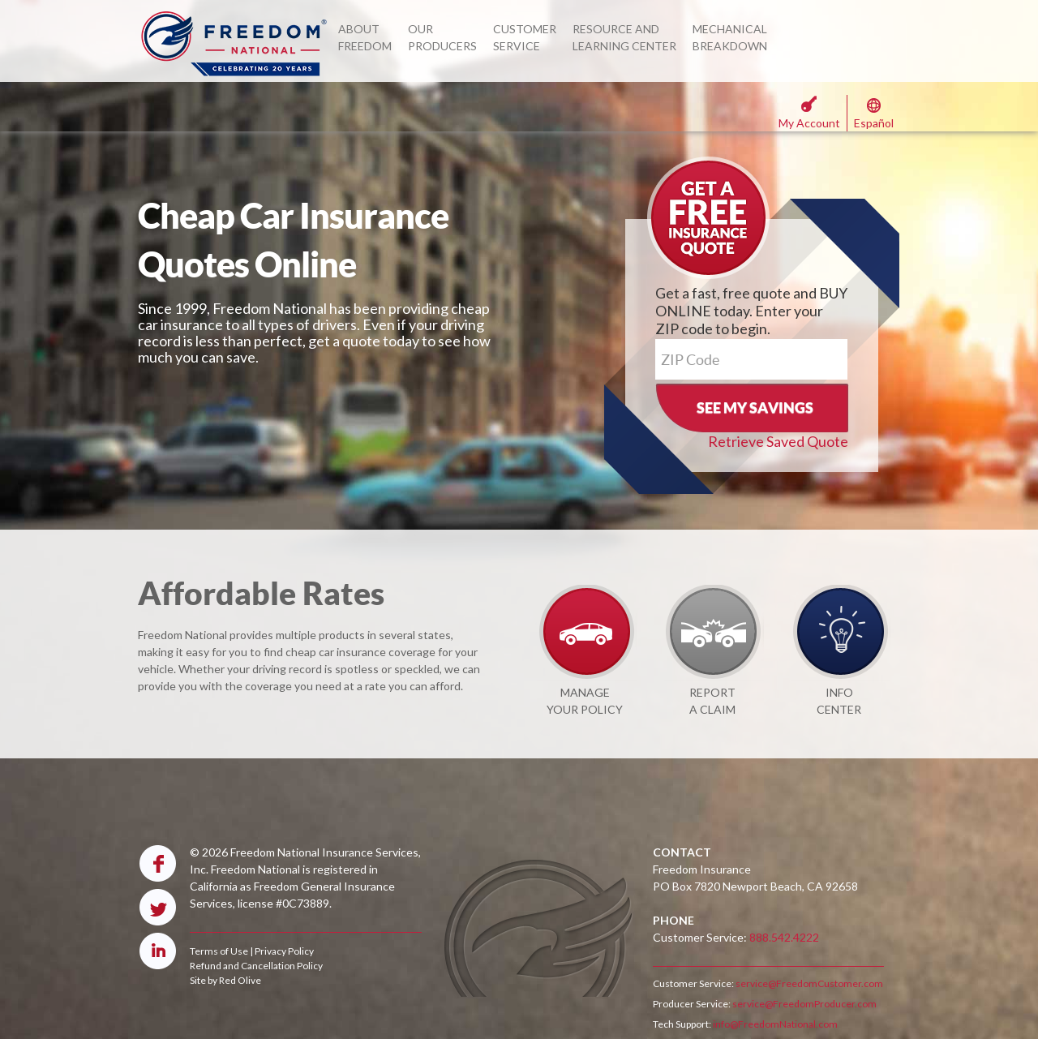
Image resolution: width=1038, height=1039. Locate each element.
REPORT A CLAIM (712, 700)
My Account (809, 123)
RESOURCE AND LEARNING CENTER (624, 37)
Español (874, 123)
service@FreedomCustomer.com (808, 983)
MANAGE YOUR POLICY (585, 700)
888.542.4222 (784, 937)
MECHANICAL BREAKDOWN (730, 37)
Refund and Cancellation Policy (256, 966)
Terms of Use (219, 951)
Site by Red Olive (225, 980)
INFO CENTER (839, 700)
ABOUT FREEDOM (365, 37)
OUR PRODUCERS (442, 37)
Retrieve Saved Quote (778, 441)
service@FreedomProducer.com (804, 1004)
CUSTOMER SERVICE (524, 37)
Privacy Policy (284, 951)
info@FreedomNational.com (774, 1024)
